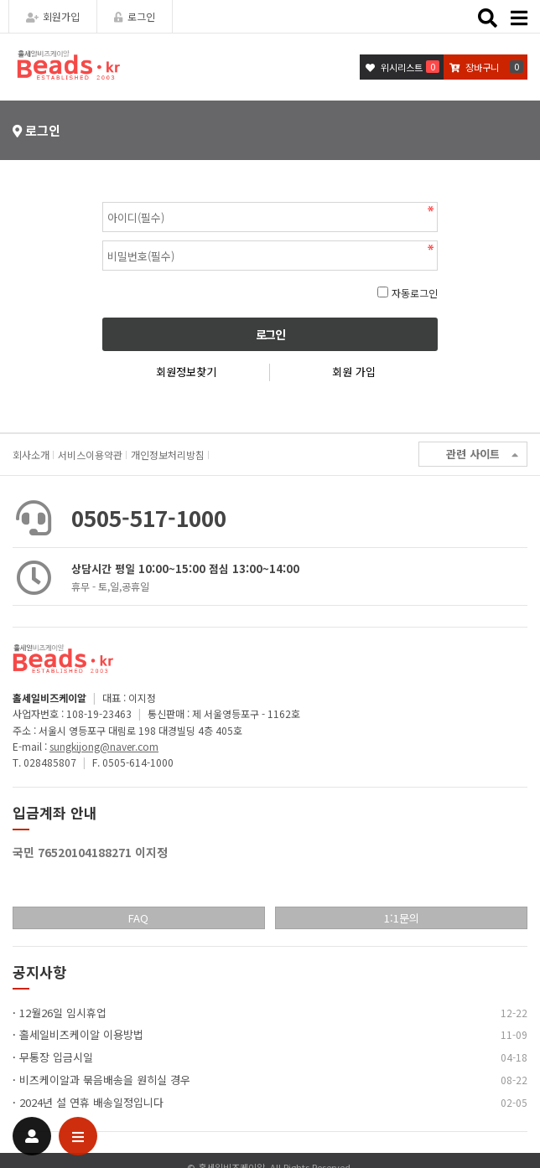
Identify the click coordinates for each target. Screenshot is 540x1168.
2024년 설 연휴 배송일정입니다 (91, 1102)
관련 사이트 (482, 454)
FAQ (138, 918)
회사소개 (31, 454)
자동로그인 (415, 293)
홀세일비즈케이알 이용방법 (81, 1034)
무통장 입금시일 (56, 1057)
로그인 (134, 16)
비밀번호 (102, 198)
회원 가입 (354, 372)
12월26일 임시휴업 (62, 1013)
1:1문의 (401, 918)
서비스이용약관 (90, 454)
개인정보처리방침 (168, 454)
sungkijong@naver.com (103, 746)
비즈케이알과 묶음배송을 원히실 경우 (104, 1080)
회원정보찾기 (186, 372)
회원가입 (53, 16)
